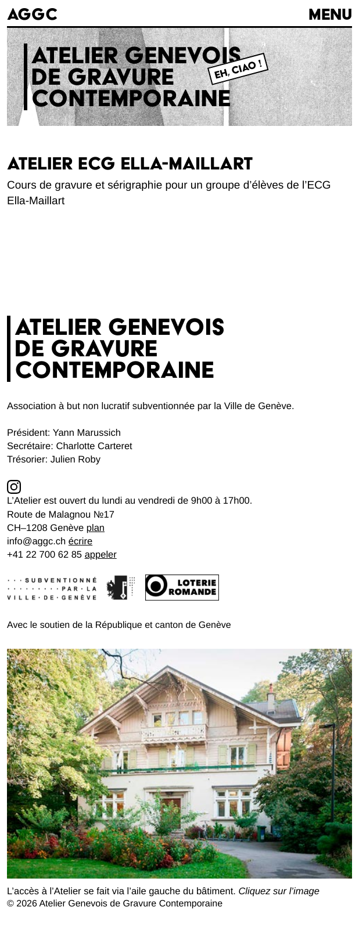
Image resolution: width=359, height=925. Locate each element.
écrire (80, 541)
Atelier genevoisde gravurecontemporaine (136, 77)
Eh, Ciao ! (238, 69)
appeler (101, 554)
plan (96, 527)
